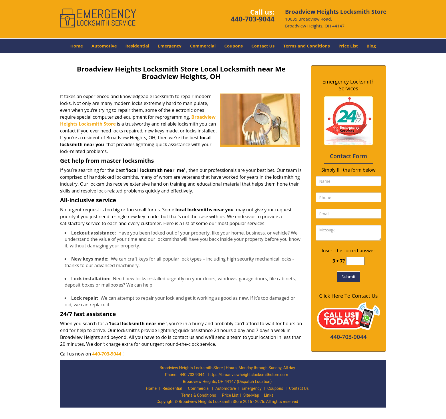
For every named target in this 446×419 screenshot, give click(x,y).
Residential (138, 46)
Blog (371, 46)
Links (268, 395)
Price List (348, 46)
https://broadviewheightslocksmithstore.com (248, 374)
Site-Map (251, 395)
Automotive (104, 46)
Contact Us (262, 46)
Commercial (203, 46)
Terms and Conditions (306, 46)
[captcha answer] (355, 261)
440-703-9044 (252, 18)
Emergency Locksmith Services (348, 85)
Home (76, 46)
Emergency (169, 46)
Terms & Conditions (198, 395)
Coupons (233, 46)
